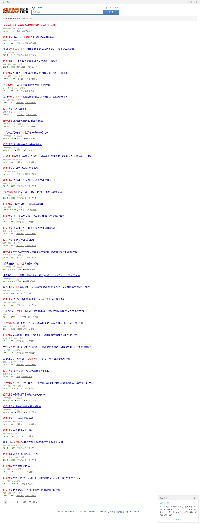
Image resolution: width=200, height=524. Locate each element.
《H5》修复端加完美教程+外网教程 (26, 85)
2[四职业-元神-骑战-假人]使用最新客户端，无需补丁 (35, 73)
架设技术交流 (30, 150)
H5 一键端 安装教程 (18, 418)
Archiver (103, 512)
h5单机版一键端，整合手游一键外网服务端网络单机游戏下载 (40, 251)
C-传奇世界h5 (30, 162)
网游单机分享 (30, 43)
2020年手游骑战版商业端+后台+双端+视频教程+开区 (35, 97)
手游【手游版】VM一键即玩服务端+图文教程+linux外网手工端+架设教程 (46, 287)
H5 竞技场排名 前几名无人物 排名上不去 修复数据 (34, 299)
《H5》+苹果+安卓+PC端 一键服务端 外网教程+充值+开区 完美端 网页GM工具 (49, 382)
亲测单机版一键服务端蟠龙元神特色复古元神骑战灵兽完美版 (40, 49)
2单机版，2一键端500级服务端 (28, 37)
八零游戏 (20, 43)
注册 (190, 2)
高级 (116, 8)
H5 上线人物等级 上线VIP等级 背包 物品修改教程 (33, 216)
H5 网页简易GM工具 (18, 239)
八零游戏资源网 (114, 512)
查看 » (178, 519)
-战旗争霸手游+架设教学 (20, 168)
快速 (108, 8)
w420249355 (21, 317)
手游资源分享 (30, 103)
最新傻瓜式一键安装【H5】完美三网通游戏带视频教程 (36, 359)
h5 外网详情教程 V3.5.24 (20, 454)
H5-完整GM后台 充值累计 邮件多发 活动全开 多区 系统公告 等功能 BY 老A (47, 156)
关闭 (195, 498)
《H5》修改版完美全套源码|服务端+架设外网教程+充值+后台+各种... (44, 323)
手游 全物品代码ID (17, 466)
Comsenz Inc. (93, 512)
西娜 (18, 377)
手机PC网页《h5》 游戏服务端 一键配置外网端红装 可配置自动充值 (43, 311)
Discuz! (70, 512)
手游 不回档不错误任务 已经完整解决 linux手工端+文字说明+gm (41, 478)
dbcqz (18, 484)
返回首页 (6, 2)
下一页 (32, 502)
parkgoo (19, 293)
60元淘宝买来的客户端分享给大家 (25, 132)
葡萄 (18, 31)
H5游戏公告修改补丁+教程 (22, 406)
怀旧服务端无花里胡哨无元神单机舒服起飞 (30, 61)
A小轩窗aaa (20, 79)
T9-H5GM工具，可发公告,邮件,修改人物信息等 (32, 192)
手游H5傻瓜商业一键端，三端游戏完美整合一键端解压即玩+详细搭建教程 (47, 347)
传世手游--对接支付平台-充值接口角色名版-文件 (33, 442)
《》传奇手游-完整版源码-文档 (29, 25)
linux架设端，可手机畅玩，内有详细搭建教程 (31, 490)
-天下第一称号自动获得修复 (22, 144)
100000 (19, 91)
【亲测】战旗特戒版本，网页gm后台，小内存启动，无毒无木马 (41, 275)
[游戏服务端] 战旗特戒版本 (22, 263)
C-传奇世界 (29, 436)
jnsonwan (19, 436)
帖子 (33, 8)
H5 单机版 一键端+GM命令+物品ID (26, 370)
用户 (40, 8)
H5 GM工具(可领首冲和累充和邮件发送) (29, 180)
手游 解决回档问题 (17, 430)
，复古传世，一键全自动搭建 (23, 204)
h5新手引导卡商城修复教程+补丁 (25, 394)
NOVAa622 (20, 67)
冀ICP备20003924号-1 (130, 512)
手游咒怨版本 (15, 108)
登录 (195, 2)
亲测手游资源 (26, 31)
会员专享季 (164, 503)
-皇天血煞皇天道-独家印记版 (23, 120)
